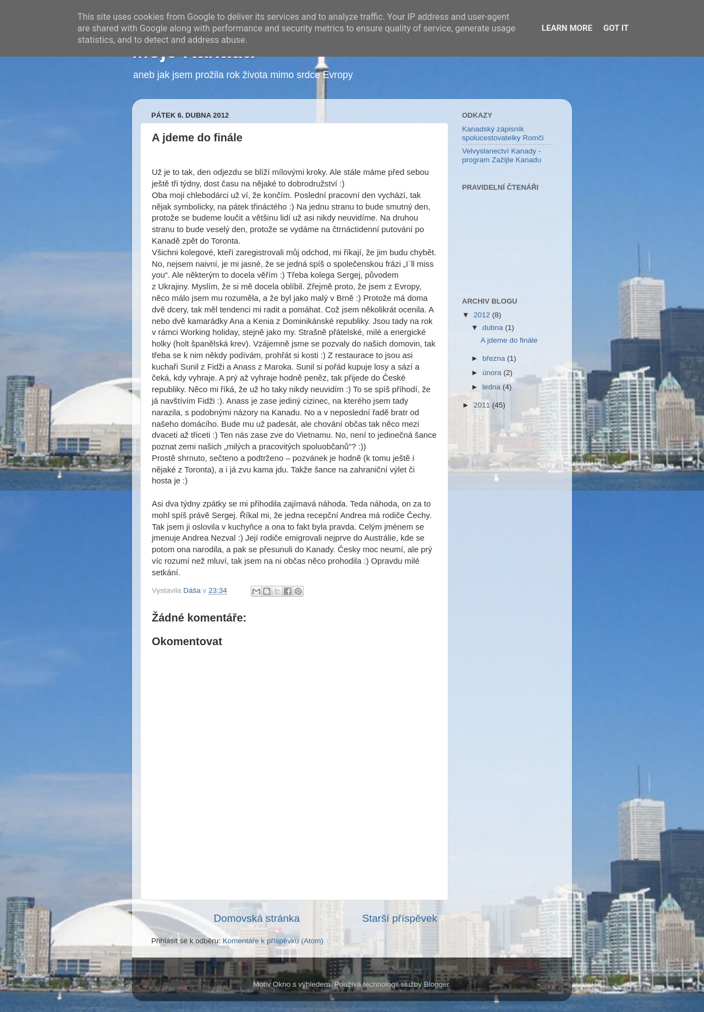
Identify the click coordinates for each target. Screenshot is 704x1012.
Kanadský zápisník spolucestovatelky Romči (503, 133)
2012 (483, 315)
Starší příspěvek (400, 918)
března (494, 358)
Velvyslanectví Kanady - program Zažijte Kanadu (501, 155)
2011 (483, 405)
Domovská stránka (257, 918)
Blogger (436, 984)
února (492, 373)
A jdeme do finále (509, 340)
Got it (616, 28)
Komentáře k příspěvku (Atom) (273, 941)
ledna (492, 387)
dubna (493, 327)
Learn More (567, 28)
